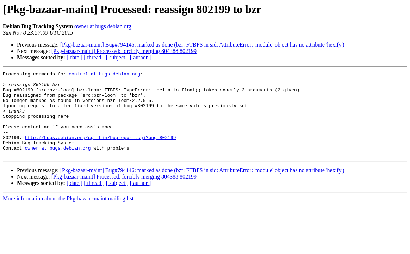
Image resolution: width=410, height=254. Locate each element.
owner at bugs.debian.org (102, 26)
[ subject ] (117, 57)
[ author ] (140, 57)
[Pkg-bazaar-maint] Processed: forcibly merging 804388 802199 (124, 51)
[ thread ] (94, 57)
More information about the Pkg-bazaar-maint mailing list (68, 215)
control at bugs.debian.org (104, 75)
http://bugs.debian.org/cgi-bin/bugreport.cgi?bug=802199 (100, 151)
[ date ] (74, 57)
